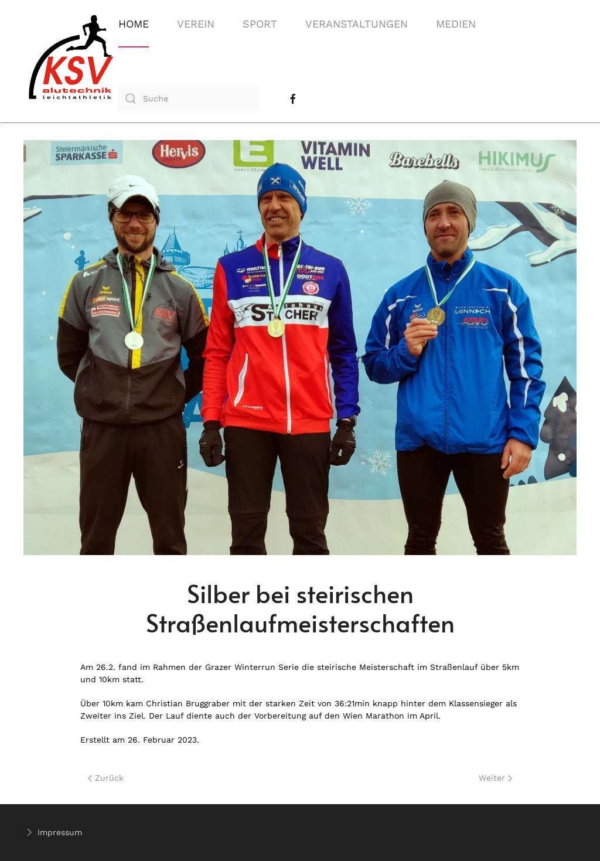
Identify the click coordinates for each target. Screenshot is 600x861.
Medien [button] (456, 24)
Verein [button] (195, 24)
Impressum (52, 832)
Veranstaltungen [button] (356, 24)
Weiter (495, 777)
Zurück (106, 777)
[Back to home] (70, 60)
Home (133, 24)
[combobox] (188, 98)
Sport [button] (260, 24)
